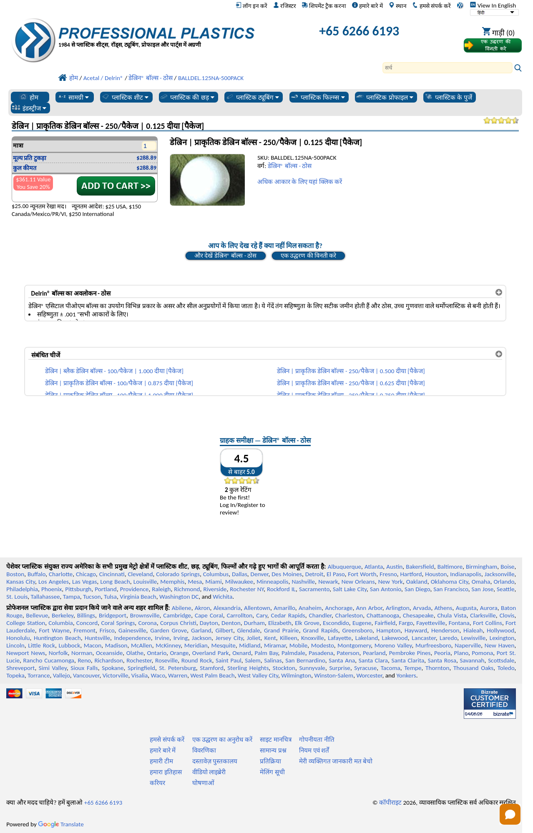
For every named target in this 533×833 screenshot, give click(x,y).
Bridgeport (112, 615)
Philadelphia (22, 589)
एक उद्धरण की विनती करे (308, 255)
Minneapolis (272, 581)
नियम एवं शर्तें (314, 750)
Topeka (15, 675)
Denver (260, 574)
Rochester (138, 660)
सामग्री (73, 97)
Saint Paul (228, 660)
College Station (25, 623)
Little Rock (41, 645)
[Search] (447, 67)
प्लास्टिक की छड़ (186, 97)
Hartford (411, 574)
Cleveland (140, 574)
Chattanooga (383, 615)
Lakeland (366, 638)
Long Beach (115, 581)
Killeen (288, 638)
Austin (394, 566)
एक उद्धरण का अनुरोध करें (222, 739)
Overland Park (210, 653)
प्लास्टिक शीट (125, 97)
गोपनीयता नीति (316, 739)
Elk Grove (307, 623)
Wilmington (296, 675)
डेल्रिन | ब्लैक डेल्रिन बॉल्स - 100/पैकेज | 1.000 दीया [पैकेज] (114, 371)
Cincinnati (112, 574)
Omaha (481, 581)
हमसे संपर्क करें (431, 6)
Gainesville (132, 630)
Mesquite (223, 645)
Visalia (139, 675)
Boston (15, 574)
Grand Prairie (281, 630)
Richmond (187, 589)
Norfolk (58, 653)
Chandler (320, 615)
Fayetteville (430, 623)
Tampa (71, 596)
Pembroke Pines (410, 653)
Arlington (398, 608)
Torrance (39, 675)
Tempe (412, 668)
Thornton (437, 668)
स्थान (398, 6)
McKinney (168, 645)
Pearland (374, 653)
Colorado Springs (178, 574)
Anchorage (338, 608)
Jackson (201, 638)
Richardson (108, 660)
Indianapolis (465, 574)
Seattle (505, 589)
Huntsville (97, 638)
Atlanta (374, 566)
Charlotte (61, 574)
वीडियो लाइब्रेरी (209, 772)
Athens (444, 608)
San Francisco (450, 589)
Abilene (181, 608)
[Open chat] (510, 814)
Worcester (369, 675)
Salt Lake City (350, 589)
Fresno (388, 574)
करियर (157, 783)
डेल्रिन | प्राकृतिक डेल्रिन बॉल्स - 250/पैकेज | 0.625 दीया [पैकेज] (351, 383)
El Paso (335, 574)
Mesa (195, 581)
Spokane (112, 668)
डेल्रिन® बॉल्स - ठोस (290, 166)
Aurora (489, 608)
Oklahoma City (449, 581)
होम (28, 97)
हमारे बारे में (367, 6)
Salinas (273, 660)
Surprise (339, 668)
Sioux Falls (84, 668)
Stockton (284, 668)
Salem (252, 660)
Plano (461, 653)
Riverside (214, 589)
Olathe (134, 653)
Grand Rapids (320, 630)
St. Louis (17, 596)
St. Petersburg (177, 668)
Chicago (86, 574)
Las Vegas (84, 581)
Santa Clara (373, 660)
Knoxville (312, 638)
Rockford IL (281, 589)
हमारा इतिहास (165, 772)
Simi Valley (53, 668)
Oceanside (109, 653)
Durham (254, 623)
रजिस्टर (284, 6)
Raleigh (161, 589)
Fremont (84, 630)
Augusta (466, 608)
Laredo (448, 638)
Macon (93, 645)
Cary (261, 615)
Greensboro (357, 630)
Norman (82, 653)
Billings (86, 615)
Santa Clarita (407, 660)
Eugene (362, 623)
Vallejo (61, 675)
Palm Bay (266, 653)
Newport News (25, 653)
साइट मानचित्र (275, 739)
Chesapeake (418, 615)
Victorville (115, 675)
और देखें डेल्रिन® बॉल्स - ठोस (225, 255)
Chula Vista (452, 615)
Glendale (248, 630)
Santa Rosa (442, 660)
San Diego (417, 589)
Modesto (322, 645)
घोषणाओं (203, 783)
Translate (61, 824)
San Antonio (385, 589)
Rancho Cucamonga (49, 660)
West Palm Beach (213, 675)
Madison (116, 645)
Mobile (298, 645)
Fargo (406, 623)
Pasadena (321, 653)
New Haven (500, 645)
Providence (134, 589)
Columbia (60, 623)
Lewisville (473, 638)
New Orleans (358, 581)
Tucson (92, 596)
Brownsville (145, 615)
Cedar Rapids (288, 615)
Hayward (416, 630)
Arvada (422, 608)
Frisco (107, 630)
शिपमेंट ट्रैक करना (324, 6)
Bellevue (37, 615)
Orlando (503, 581)
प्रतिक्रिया (270, 761)
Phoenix (51, 589)
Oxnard (241, 653)
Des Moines (287, 574)
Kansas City (20, 581)
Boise (507, 566)
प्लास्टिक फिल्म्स (317, 97)
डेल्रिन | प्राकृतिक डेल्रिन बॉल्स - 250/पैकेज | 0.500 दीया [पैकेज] (351, 371)
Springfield (141, 668)
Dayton (209, 623)
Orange (179, 653)
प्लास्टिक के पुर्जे (448, 97)
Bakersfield (420, 566)
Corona (147, 623)
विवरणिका (204, 750)
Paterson (348, 653)
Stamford (212, 668)
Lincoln (15, 645)
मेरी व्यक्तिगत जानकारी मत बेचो (335, 761)
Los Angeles (53, 581)
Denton (231, 623)
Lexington (502, 638)
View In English (493, 5)
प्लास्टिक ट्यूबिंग (252, 97)
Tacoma (390, 668)
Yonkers (406, 675)
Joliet (253, 638)
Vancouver (86, 675)
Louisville (145, 581)
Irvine (162, 638)
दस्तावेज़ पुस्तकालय (214, 761)
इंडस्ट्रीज (29, 108)
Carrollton (240, 615)
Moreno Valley (393, 645)
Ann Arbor (369, 608)
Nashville (303, 581)
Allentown (257, 608)
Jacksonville (500, 574)
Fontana (459, 623)
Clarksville (483, 615)
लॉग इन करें (251, 6)
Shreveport (20, 668)
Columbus (216, 574)
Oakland (416, 581)
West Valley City (258, 675)
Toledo (506, 668)
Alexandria (227, 608)
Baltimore (450, 566)
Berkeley (62, 615)
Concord (87, 623)
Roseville (166, 660)
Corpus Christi (178, 623)
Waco (158, 675)
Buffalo (36, 574)
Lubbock (69, 645)
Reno (84, 660)
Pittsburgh (78, 589)
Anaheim (310, 608)
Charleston (349, 615)
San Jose (483, 589)
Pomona (482, 653)
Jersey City (229, 638)
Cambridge (177, 615)
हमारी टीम (161, 761)
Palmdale (293, 653)
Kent (270, 638)
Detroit (314, 574)
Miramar (275, 645)
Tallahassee (45, 596)
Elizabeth (280, 623)
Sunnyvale (312, 668)
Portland (106, 589)
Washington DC (179, 596)
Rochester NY (247, 589)
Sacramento (314, 589)
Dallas (239, 574)
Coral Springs (118, 623)
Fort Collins (487, 623)
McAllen (141, 645)
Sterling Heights (248, 668)
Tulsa (110, 596)
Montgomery (354, 645)
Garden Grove (168, 630)
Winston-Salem (333, 675)
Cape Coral (209, 615)
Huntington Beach (57, 638)
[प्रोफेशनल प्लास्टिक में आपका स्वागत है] (156, 33)
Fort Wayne (54, 630)
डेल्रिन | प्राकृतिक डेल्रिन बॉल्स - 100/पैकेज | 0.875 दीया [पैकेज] (119, 383)
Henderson (445, 630)
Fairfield (385, 623)
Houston (436, 574)
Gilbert (224, 630)
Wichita (222, 596)
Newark (328, 581)
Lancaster (423, 638)
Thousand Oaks (473, 668)
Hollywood (500, 630)
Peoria (442, 653)
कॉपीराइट (390, 802)
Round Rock (196, 660)
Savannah (472, 660)
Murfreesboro (433, 645)
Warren (177, 675)
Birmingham (481, 566)
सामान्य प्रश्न (273, 750)
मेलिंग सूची (272, 772)
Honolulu (18, 638)
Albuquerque (344, 566)
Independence (132, 638)
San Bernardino (305, 660)
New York (390, 581)
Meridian (196, 645)
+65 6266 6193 (359, 31)
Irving (180, 638)
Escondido (336, 623)
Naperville (468, 645)
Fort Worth (362, 574)
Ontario (156, 653)
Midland (249, 645)
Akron (202, 608)
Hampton (389, 630)
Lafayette (339, 638)
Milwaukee (239, 581)
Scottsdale (501, 660)
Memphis (172, 581)
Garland (201, 630)
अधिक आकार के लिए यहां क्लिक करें (299, 182)
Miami (213, 581)
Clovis (507, 615)
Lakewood (395, 638)
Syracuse (365, 668)
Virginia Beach (138, 596)
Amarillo (284, 608)
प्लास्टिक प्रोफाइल (384, 97)
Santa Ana (342, 660)
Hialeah (473, 630)
